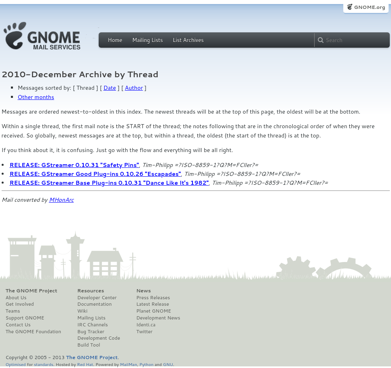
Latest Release (152, 304)
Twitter (144, 331)
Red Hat (85, 364)
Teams (13, 311)
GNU (168, 364)
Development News (158, 318)
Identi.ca (146, 324)
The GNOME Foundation (33, 331)
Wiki (82, 311)
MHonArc (61, 200)
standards (43, 364)
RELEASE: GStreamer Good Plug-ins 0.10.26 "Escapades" (95, 174)
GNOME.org (369, 7)
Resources (90, 291)
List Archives (188, 40)
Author (134, 88)
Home (115, 40)
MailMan (128, 364)
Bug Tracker (90, 331)
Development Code (98, 338)
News (143, 291)
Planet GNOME (153, 311)
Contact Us (18, 324)
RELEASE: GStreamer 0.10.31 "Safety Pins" (74, 165)
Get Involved (20, 304)
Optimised (16, 364)
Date (110, 88)
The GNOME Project (31, 291)
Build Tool (88, 345)
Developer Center (96, 297)
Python (146, 364)
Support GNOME (25, 318)
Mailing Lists (147, 40)
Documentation (94, 304)
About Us (16, 297)
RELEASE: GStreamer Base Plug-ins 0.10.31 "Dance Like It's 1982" (109, 183)
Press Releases (153, 297)
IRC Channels (92, 324)
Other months (36, 97)
